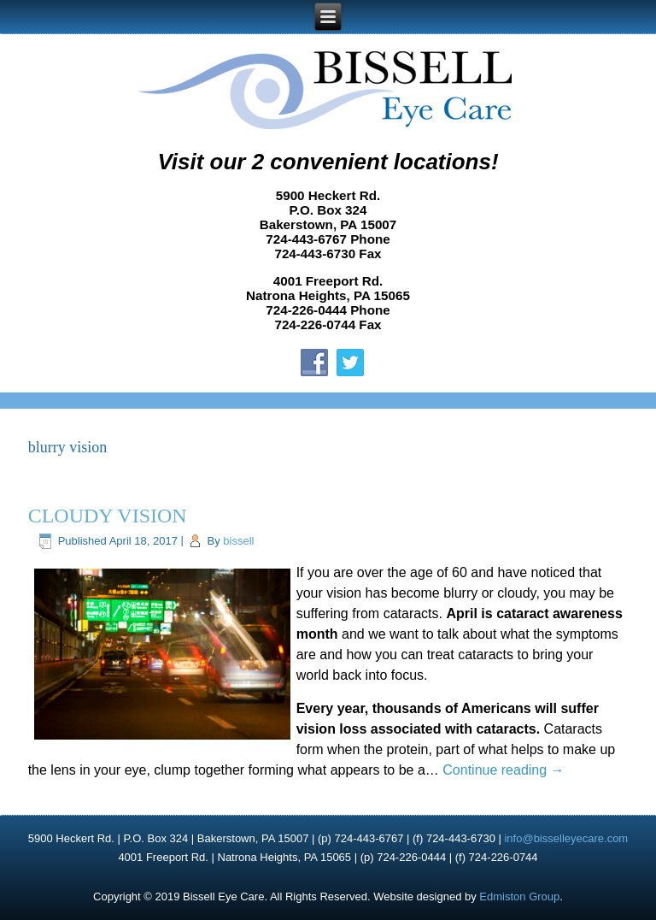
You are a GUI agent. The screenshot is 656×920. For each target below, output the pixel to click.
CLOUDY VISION (107, 515)
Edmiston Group (519, 896)
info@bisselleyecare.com (566, 838)
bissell (238, 540)
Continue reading (503, 770)
